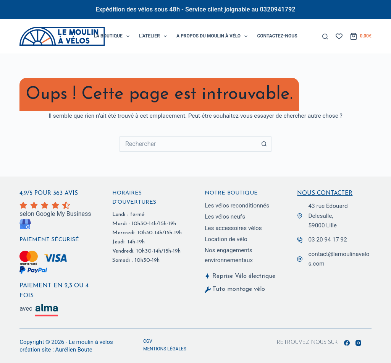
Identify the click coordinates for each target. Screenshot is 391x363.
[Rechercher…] (188, 144)
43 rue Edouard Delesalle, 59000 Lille (327, 215)
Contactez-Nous (277, 36)
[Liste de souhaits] (339, 36)
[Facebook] (347, 343)
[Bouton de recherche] (264, 144)
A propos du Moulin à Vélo (213, 36)
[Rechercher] (325, 36)
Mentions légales (164, 349)
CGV (147, 341)
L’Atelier (154, 36)
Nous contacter (324, 193)
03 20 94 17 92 (327, 239)
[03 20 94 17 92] (299, 239)
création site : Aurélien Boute (55, 349)
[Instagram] (358, 343)
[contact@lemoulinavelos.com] (299, 258)
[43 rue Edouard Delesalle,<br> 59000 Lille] (299, 215)
